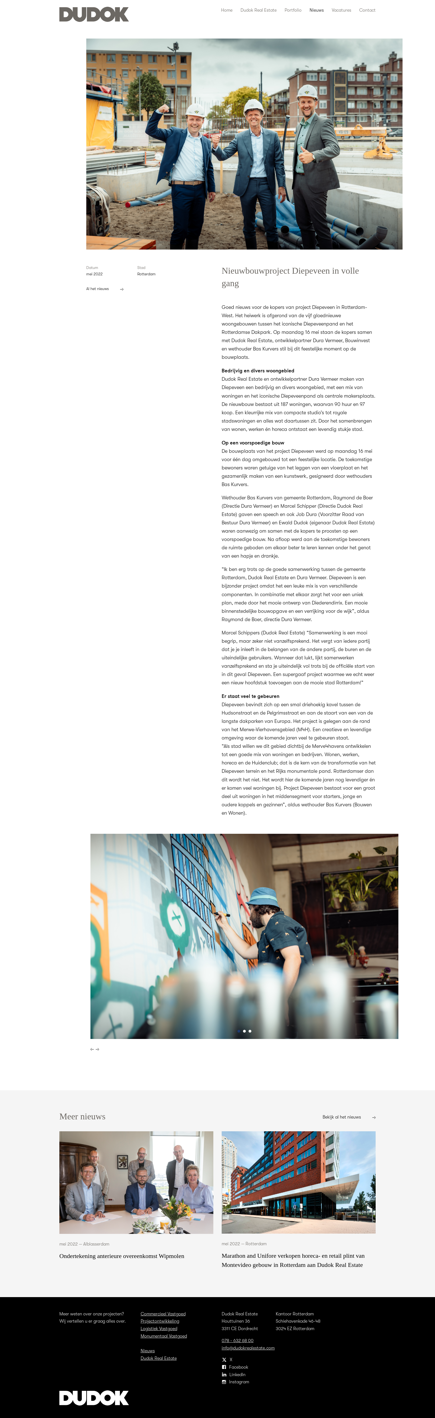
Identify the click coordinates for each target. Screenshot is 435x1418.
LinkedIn (234, 1373)
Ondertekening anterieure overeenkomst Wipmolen (121, 1255)
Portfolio (294, 10)
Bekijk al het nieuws (349, 1116)
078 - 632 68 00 (237, 1339)
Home (227, 10)
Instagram (235, 1381)
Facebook (235, 1366)
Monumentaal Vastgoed (164, 1335)
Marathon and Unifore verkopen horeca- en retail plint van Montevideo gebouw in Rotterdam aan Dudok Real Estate (293, 1259)
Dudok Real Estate (259, 10)
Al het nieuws (105, 288)
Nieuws (317, 10)
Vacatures (342, 10)
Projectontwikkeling (160, 1320)
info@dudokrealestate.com (248, 1347)
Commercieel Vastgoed (163, 1313)
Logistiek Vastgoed (159, 1327)
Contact (368, 10)
